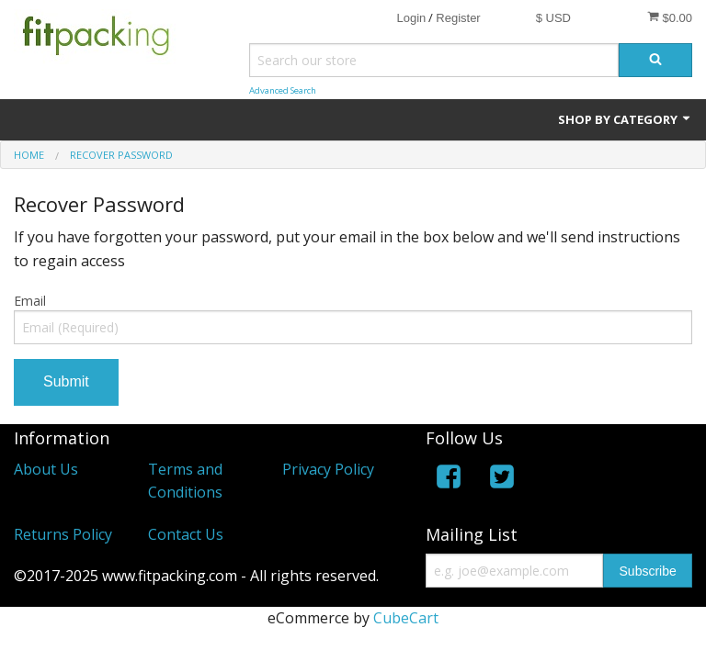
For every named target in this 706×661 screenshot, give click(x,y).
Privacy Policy (328, 469)
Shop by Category (625, 119)
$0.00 (669, 17)
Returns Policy (63, 534)
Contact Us (185, 534)
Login (411, 18)
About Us (46, 469)
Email (30, 300)
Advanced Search (282, 90)
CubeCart (405, 618)
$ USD (553, 18)
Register (458, 18)
